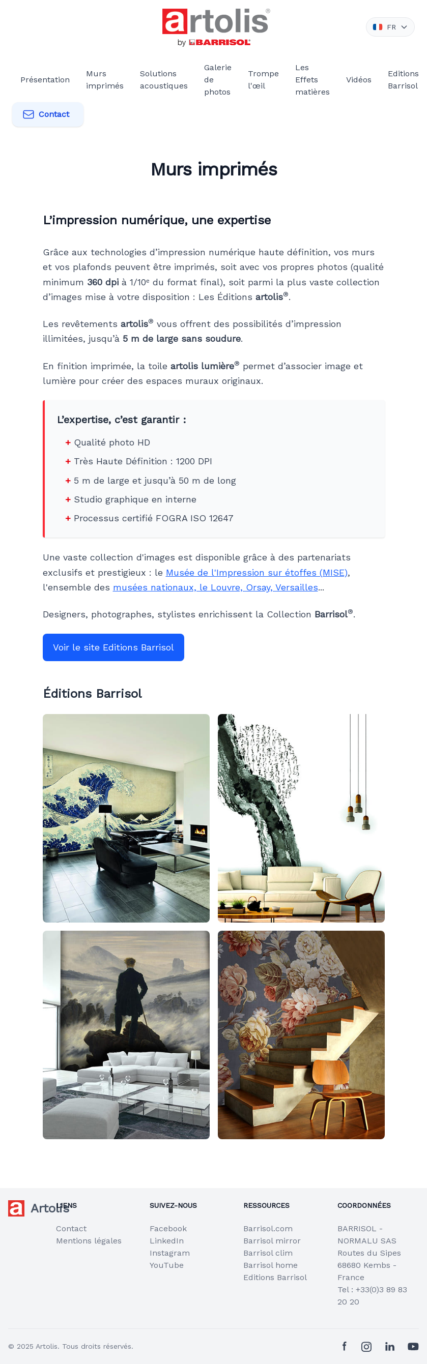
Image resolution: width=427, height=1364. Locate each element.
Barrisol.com (268, 1228)
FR (390, 27)
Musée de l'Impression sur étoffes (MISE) (257, 572)
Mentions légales (89, 1241)
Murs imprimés (105, 80)
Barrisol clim (268, 1253)
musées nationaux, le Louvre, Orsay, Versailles (215, 587)
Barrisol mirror (272, 1241)
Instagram (170, 1253)
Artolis (47, 1346)
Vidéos (359, 79)
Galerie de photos (218, 80)
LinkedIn (167, 1241)
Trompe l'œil (263, 80)
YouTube (167, 1265)
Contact (45, 114)
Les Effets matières (312, 80)
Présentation (45, 79)
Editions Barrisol (403, 80)
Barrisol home (270, 1265)
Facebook (168, 1228)
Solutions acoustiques (164, 80)
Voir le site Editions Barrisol (113, 647)
